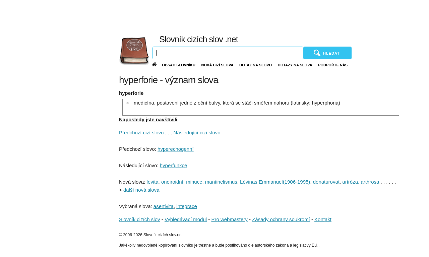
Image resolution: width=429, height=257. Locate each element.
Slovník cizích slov (139, 219)
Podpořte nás (333, 65)
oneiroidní (172, 182)
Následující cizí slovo (197, 132)
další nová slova (141, 190)
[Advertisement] (272, 17)
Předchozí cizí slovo (141, 132)
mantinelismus (221, 182)
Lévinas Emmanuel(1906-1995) (275, 182)
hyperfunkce (173, 165)
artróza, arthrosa (360, 182)
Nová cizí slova (217, 65)
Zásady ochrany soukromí (281, 219)
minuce (194, 182)
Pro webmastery (229, 219)
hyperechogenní (176, 149)
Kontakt (322, 219)
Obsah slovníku (178, 65)
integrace (186, 206)
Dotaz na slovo (255, 65)
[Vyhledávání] (227, 53)
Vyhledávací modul (186, 219)
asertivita (164, 206)
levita (153, 182)
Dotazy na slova (295, 65)
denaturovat (326, 182)
